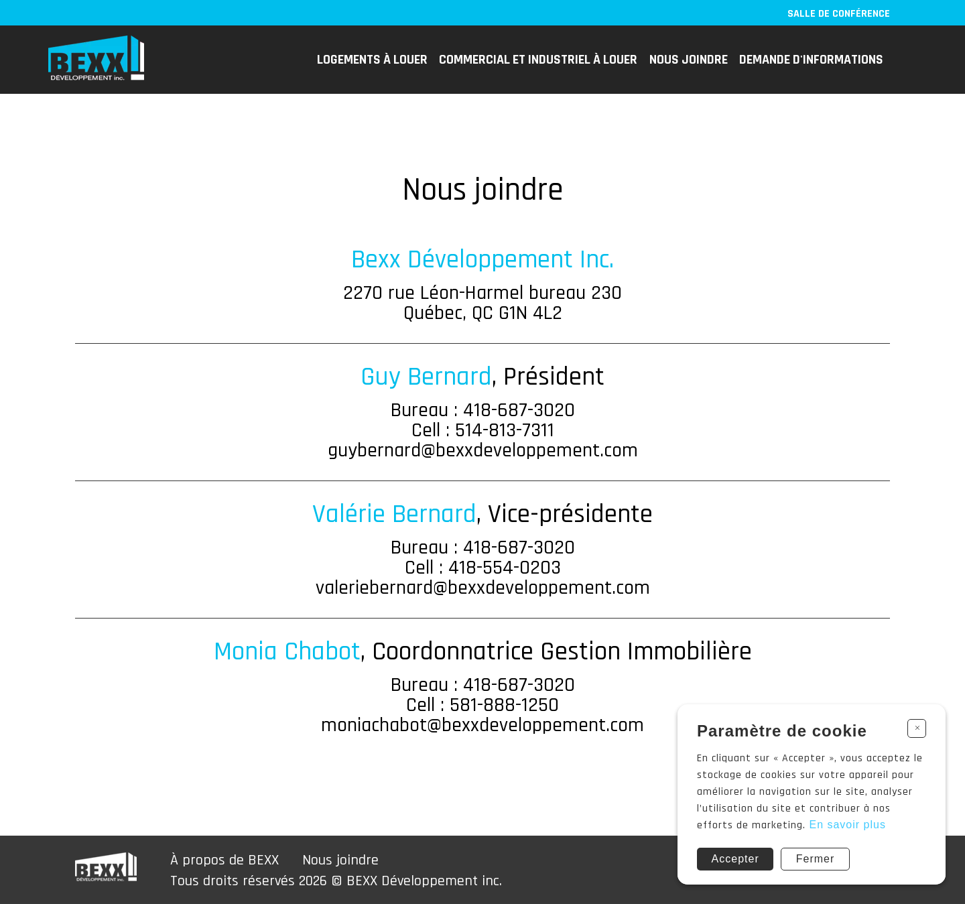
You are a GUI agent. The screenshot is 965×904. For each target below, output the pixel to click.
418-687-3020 (519, 410)
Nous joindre (688, 59)
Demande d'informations (811, 59)
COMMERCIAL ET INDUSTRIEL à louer (538, 59)
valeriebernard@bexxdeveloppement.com (483, 587)
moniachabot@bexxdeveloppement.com (482, 725)
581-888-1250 (504, 705)
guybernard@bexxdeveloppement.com (483, 450)
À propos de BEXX (224, 860)
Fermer (815, 858)
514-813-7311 (504, 430)
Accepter (735, 858)
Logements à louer (372, 59)
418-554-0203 (504, 567)
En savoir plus (847, 824)
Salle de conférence (838, 14)
